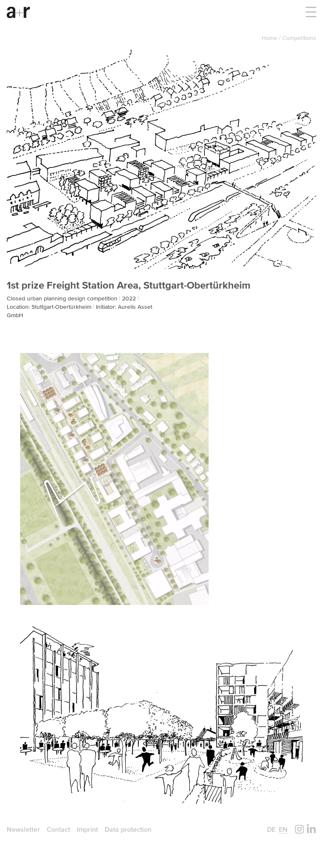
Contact (58, 829)
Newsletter (23, 829)
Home (270, 37)
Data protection (128, 829)
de (271, 829)
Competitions (299, 37)
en (283, 829)
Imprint (87, 829)
